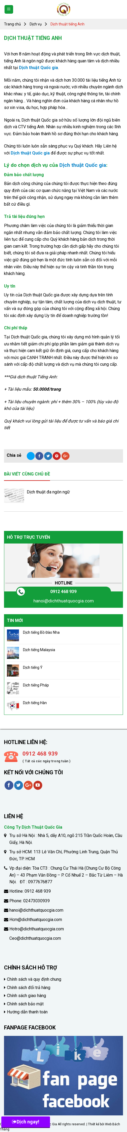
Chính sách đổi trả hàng (28, 987)
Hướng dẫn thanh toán (27, 1011)
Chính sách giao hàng (26, 995)
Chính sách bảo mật (25, 1003)
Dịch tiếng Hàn (35, 703)
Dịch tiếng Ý (33, 667)
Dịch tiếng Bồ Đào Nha (41, 632)
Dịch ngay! (25, 1122)
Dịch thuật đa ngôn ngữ (48, 492)
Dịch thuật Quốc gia (38, 67)
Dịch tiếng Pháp (36, 685)
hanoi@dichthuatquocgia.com (63, 600)
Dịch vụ (36, 24)
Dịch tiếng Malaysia (39, 650)
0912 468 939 (63, 591)
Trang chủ (12, 24)
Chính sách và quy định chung (34, 979)
